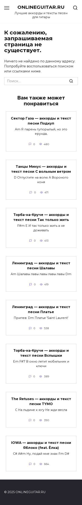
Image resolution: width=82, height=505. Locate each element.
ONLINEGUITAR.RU (41, 7)
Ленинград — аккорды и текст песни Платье (41, 309)
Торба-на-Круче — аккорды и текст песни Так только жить (41, 217)
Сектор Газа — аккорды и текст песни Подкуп (41, 120)
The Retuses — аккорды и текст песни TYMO (41, 401)
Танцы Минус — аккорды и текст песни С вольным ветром (41, 169)
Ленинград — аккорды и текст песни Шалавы (41, 265)
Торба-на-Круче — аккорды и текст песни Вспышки (41, 353)
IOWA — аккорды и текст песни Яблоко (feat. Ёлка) (41, 445)
